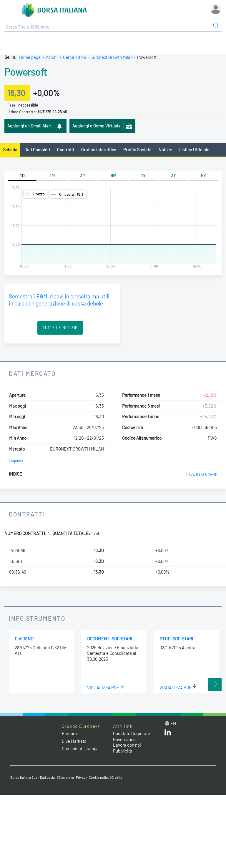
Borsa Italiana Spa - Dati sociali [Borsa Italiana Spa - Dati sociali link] (33, 777)
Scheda (10, 149)
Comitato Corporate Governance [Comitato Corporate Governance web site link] (131, 736)
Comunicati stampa (80, 748)
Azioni (52, 57)
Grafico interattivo (98, 149)
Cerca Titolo (74, 57)
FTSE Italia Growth (201, 474)
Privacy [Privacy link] (81, 777)
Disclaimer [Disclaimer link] (66, 777)
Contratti (65, 149)
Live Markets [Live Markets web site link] (74, 741)
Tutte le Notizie (60, 327)
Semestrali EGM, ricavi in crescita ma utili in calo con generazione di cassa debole (59, 300)
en (173, 723)
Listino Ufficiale (194, 149)
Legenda (16, 461)
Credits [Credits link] (116, 777)
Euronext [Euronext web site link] (70, 733)
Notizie (165, 149)
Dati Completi (37, 149)
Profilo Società (137, 149)
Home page (30, 57)
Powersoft (25, 71)
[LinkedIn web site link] (167, 733)
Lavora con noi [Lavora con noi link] (127, 745)
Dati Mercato (32, 373)
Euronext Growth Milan (111, 57)
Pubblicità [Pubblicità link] (122, 750)
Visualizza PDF (105, 687)
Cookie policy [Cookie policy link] (99, 777)
